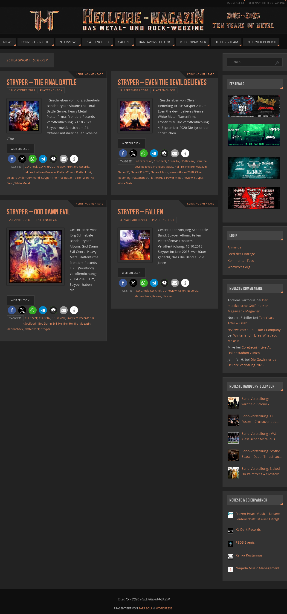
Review (188, 177)
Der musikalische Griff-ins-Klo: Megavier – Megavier (248, 305)
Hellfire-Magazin (45, 172)
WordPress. (164, 608)
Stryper (46, 177)
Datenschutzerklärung (266, 3)
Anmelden (236, 247)
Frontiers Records (78, 166)
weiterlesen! (20, 148)
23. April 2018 (19, 220)
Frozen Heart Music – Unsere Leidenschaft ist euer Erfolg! (258, 516)
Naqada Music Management (257, 568)
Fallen (182, 290)
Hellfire (28, 172)
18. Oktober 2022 (22, 90)
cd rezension (144, 161)
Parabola (146, 608)
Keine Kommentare (89, 74)
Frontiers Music (163, 166)
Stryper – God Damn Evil (38, 212)
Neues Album (159, 172)
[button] (12, 159)
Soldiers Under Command (23, 177)
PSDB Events (245, 542)
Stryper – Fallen (140, 212)
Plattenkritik (83, 172)
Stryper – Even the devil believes (162, 82)
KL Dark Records (248, 529)
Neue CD (123, 172)
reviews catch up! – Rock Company (254, 330)
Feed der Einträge (241, 254)
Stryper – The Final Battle (42, 82)
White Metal (22, 183)
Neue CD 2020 (140, 172)
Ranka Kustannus (249, 555)
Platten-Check (66, 172)
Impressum (235, 3)
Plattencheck (51, 90)
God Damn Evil (47, 323)
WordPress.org (239, 267)
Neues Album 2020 (181, 172)
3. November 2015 (133, 220)
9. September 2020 (134, 90)
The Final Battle (62, 177)
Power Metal (174, 177)
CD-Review (58, 166)
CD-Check (31, 166)
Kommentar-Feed (241, 260)
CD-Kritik (44, 166)
